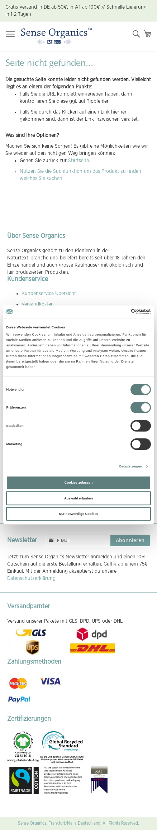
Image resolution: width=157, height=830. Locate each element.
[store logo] (56, 36)
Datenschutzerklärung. (32, 578)
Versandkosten (38, 304)
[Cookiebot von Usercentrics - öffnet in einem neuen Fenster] (119, 312)
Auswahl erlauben (78, 498)
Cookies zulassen (79, 482)
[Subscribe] (130, 540)
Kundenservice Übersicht (49, 293)
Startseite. (79, 160)
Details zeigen (130, 466)
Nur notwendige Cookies (78, 514)
